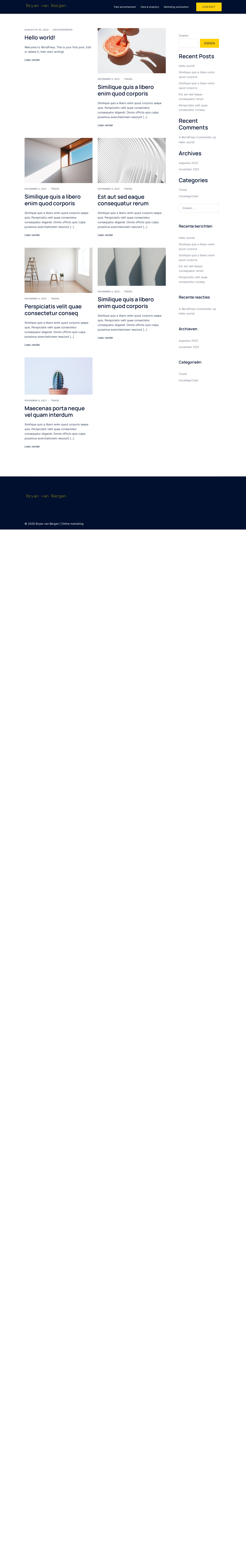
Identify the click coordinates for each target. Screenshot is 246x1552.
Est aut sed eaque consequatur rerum (123, 200)
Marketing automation (176, 6)
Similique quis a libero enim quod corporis (126, 90)
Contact (208, 6)
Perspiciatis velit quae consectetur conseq (53, 310)
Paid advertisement (125, 6)
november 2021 (189, 169)
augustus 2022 (188, 163)
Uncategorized (63, 29)
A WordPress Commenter (195, 137)
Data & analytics (150, 6)
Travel (128, 79)
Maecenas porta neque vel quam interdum (55, 411)
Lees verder (32, 60)
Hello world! (40, 37)
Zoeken (183, 35)
